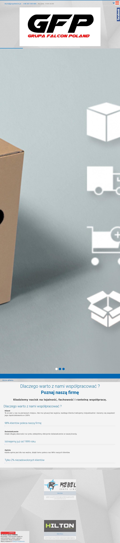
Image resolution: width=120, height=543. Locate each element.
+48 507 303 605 (29, 4)
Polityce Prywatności (19, 541)
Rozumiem (8, 532)
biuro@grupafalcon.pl (13, 4)
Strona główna (7, 380)
